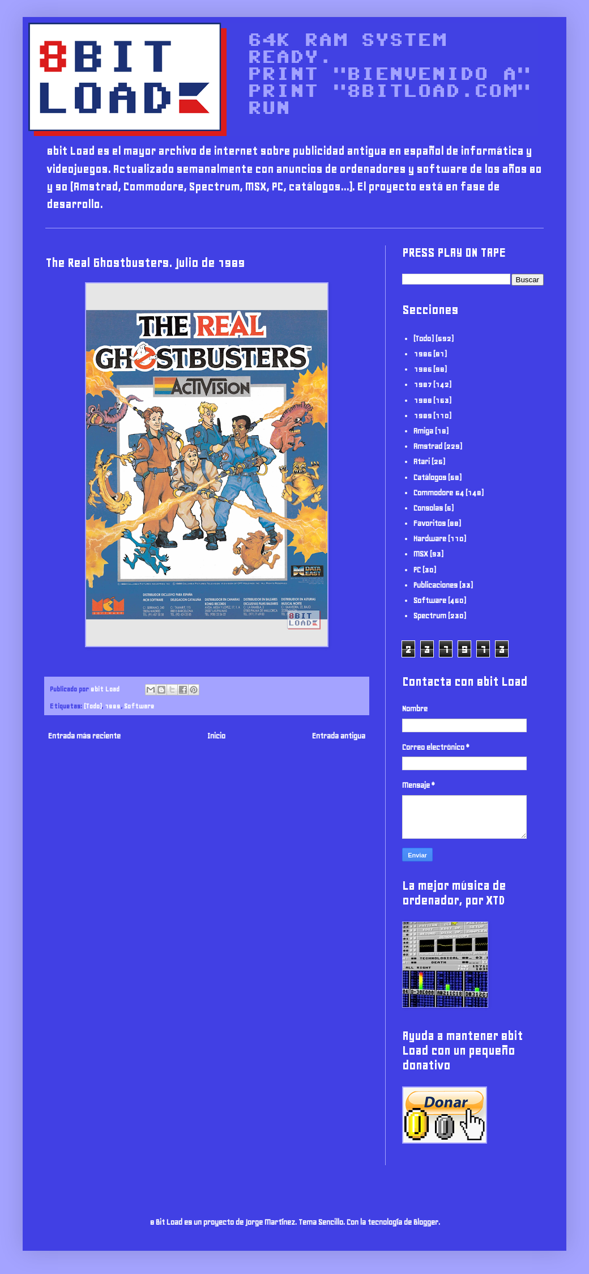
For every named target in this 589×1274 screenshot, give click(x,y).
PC (417, 570)
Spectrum (429, 616)
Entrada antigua (338, 736)
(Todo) (92, 706)
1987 (422, 384)
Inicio (216, 736)
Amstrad (427, 446)
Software (139, 706)
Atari (421, 461)
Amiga (423, 431)
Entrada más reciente (84, 736)
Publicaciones (435, 585)
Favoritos (429, 523)
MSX (420, 554)
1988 (422, 400)
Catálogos (429, 477)
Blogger (425, 1222)
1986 (422, 369)
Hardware (429, 538)
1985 (422, 354)
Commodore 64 (438, 493)
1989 (113, 706)
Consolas (428, 508)
